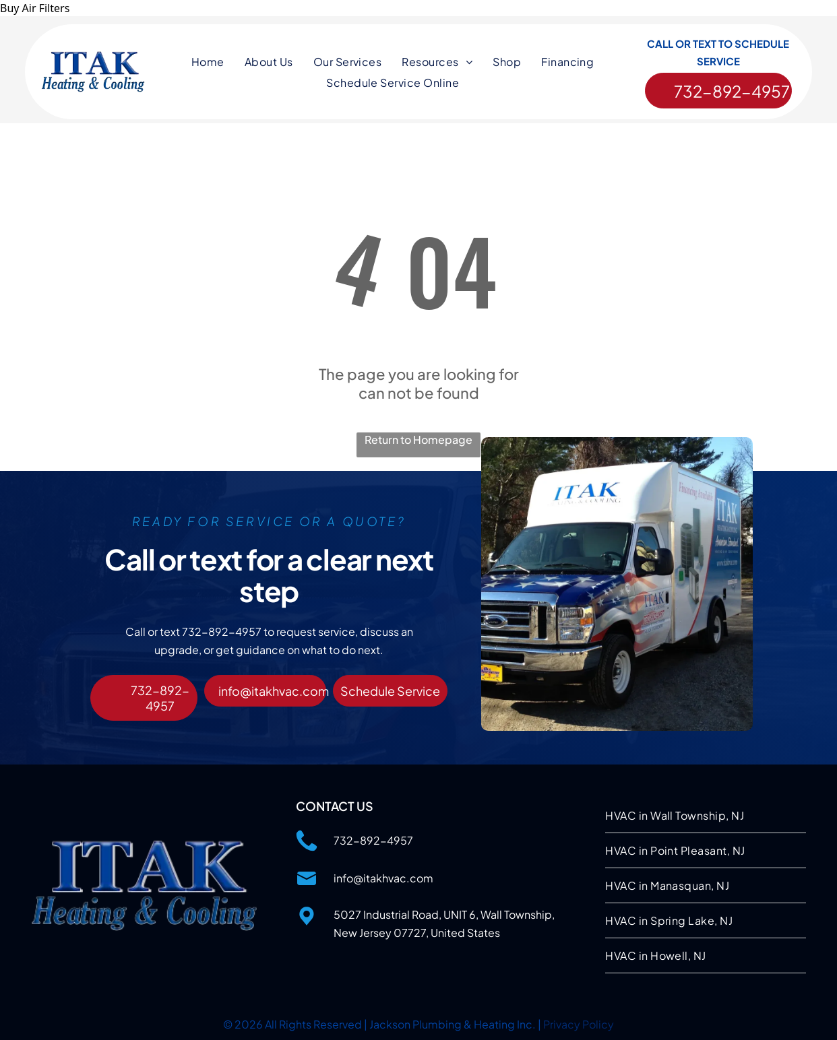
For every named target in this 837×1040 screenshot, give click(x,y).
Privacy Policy (578, 1022)
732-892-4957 (373, 838)
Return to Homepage (418, 437)
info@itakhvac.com (383, 876)
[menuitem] (208, 63)
